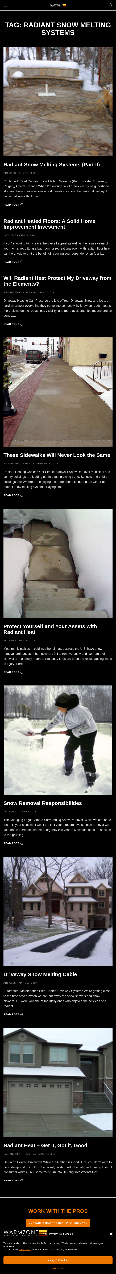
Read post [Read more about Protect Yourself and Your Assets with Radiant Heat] (13, 672)
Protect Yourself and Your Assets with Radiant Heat (50, 629)
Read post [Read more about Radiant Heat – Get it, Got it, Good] (13, 1180)
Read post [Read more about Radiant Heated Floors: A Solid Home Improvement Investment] (13, 262)
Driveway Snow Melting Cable (40, 974)
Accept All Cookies (58, 1260)
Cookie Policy (56, 1269)
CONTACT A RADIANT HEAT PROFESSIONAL (58, 1223)
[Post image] (58, 101)
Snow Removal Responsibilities (42, 803)
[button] (111, 1234)
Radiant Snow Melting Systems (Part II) (51, 164)
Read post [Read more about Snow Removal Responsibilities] (13, 843)
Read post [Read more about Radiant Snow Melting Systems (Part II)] (13, 204)
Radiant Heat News (16, 292)
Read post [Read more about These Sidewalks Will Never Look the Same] (13, 495)
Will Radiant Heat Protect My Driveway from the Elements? (57, 281)
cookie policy (25, 1249)
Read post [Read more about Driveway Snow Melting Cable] (13, 1014)
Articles (9, 173)
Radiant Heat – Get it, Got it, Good (45, 1145)
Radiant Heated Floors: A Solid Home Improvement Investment (49, 224)
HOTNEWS (9, 235)
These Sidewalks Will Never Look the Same (56, 455)
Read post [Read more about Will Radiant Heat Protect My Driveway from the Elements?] (13, 324)
